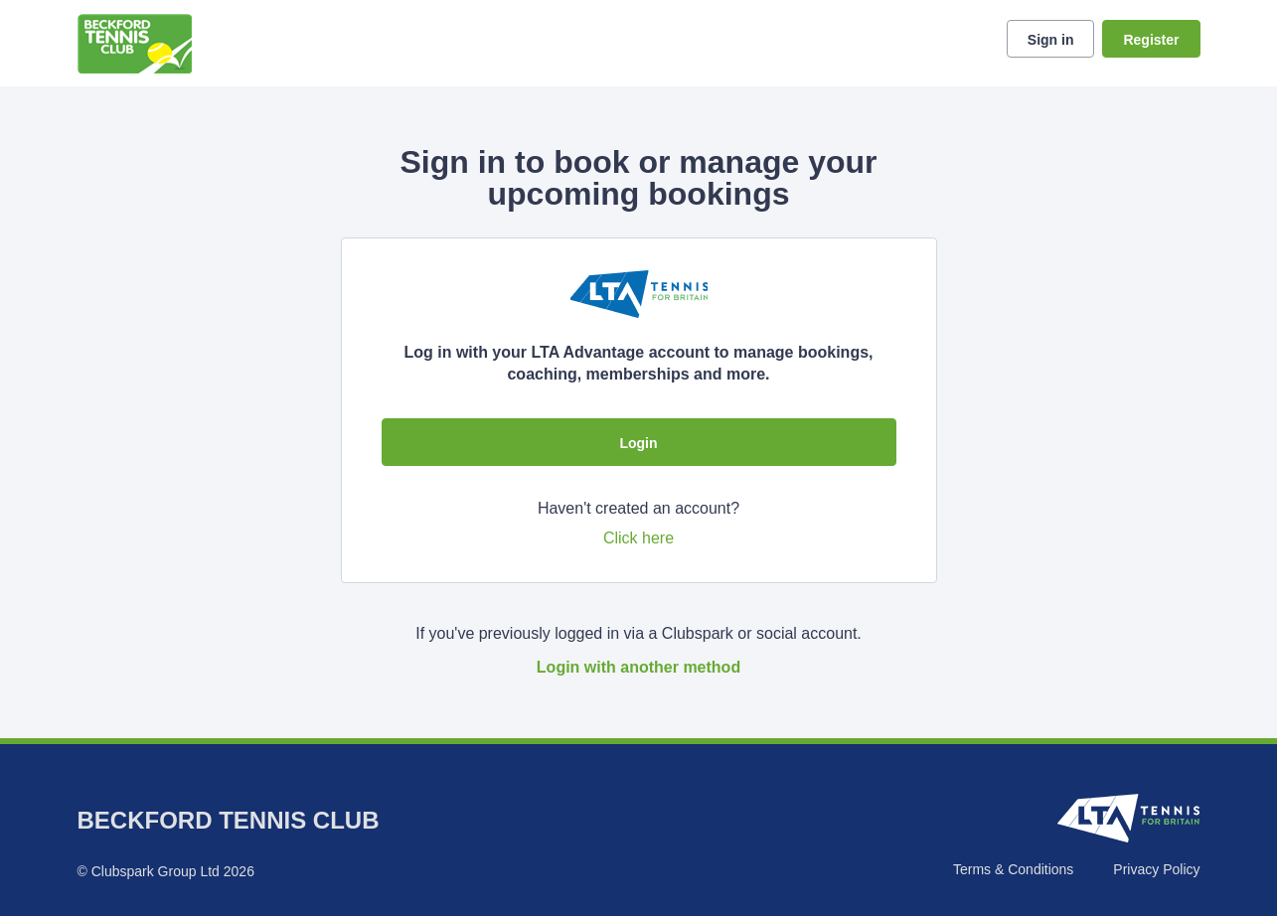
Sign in (1051, 40)
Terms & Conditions (1013, 869)
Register (1151, 40)
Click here (638, 538)
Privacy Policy (1156, 869)
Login (638, 443)
